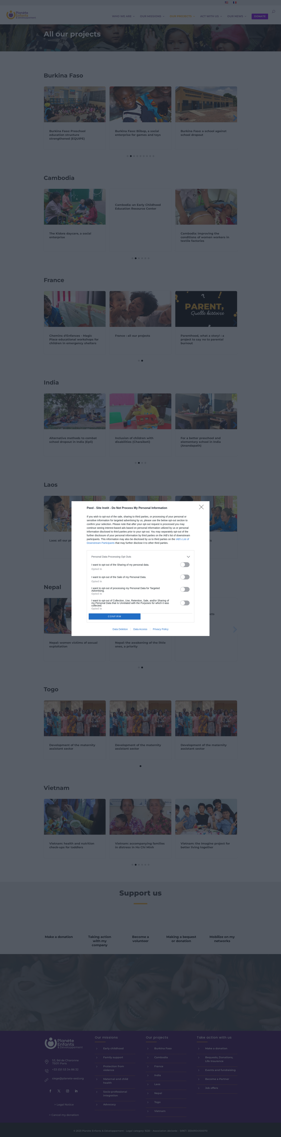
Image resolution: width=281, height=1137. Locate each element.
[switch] (185, 564)
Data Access (140, 629)
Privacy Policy (160, 629)
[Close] (202, 508)
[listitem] (140, 557)
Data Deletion (120, 629)
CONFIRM (114, 616)
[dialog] (140, 568)
